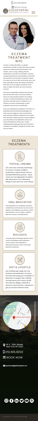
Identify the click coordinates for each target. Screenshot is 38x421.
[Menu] (32, 12)
